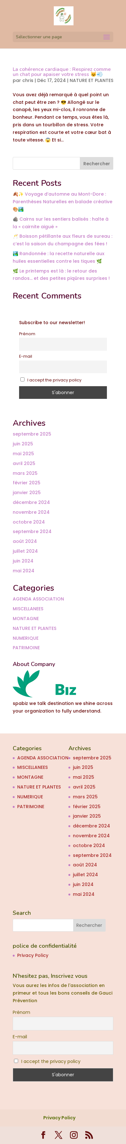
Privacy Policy (32, 955)
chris (27, 80)
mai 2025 (23, 453)
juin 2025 (23, 444)
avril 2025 (24, 463)
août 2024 (25, 541)
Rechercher (96, 163)
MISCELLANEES (28, 609)
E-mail (25, 356)
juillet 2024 (25, 551)
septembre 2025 (32, 434)
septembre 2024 (32, 531)
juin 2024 (23, 561)
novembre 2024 (31, 512)
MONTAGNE (26, 618)
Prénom (27, 333)
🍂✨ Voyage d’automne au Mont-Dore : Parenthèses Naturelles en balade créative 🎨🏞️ (62, 201)
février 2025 (26, 483)
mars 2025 (25, 473)
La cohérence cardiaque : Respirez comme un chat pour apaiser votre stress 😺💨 (62, 72)
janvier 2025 (27, 492)
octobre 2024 (29, 522)
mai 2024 (23, 571)
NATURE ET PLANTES (91, 80)
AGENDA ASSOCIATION (38, 599)
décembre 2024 (31, 502)
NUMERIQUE (25, 638)
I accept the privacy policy (51, 380)
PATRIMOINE (26, 647)
